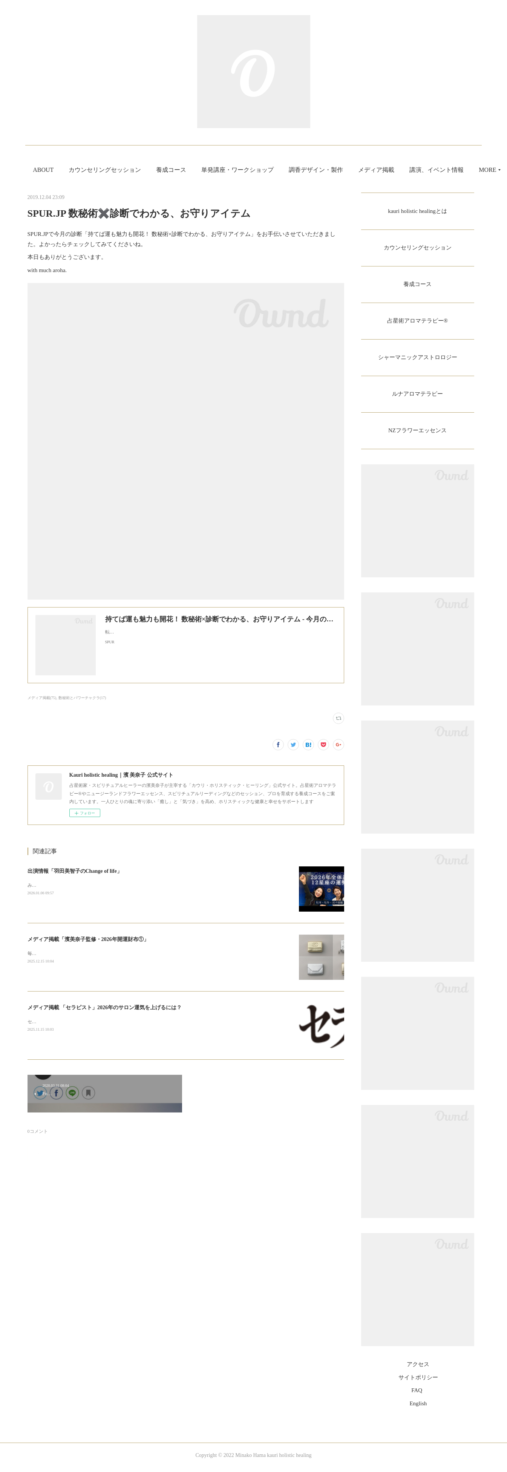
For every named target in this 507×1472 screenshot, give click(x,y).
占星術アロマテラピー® (417, 323)
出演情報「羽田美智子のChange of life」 (75, 871)
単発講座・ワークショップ (284, 170)
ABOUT (90, 170)
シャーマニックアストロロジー (417, 360)
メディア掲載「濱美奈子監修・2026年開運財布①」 (88, 939)
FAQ (416, 1395)
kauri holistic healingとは (417, 211)
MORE (414, 170)
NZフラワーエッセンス (417, 435)
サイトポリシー (418, 1382)
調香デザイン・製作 (363, 170)
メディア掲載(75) (42, 698)
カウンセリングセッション (152, 170)
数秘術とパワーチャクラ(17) (82, 698)
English (418, 1408)
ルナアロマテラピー (418, 397)
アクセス (418, 1369)
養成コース (218, 170)
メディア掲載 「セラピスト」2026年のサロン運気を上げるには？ (105, 1007)
